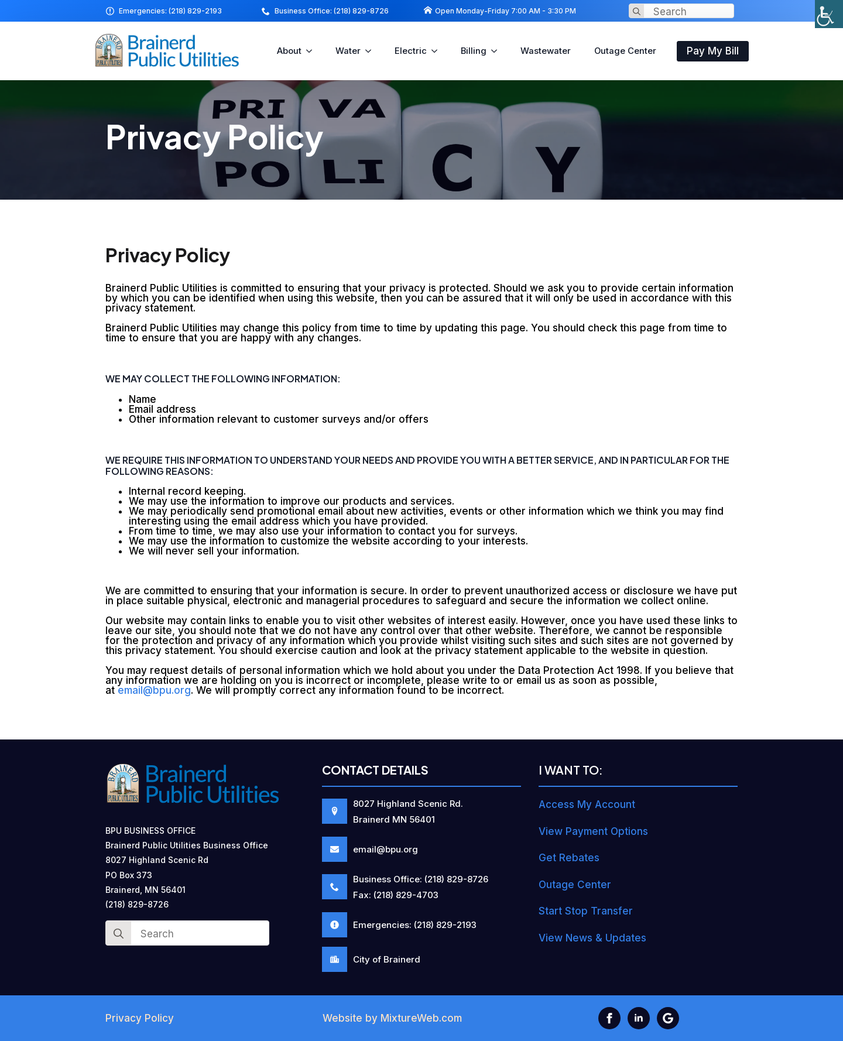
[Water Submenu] (372, 51)
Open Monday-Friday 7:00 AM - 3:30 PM (505, 10)
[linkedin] (639, 1018)
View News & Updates (592, 938)
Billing (473, 51)
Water (348, 51)
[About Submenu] (312, 51)
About (289, 51)
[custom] (668, 1018)
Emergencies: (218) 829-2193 (170, 10)
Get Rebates (569, 858)
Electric (411, 51)
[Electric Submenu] (438, 51)
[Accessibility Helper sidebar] (829, 14)
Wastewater (545, 51)
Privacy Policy (139, 1018)
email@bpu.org (154, 690)
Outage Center (625, 51)
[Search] (636, 11)
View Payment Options (593, 831)
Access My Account (587, 804)
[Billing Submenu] (497, 51)
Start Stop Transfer (586, 911)
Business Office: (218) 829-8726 (332, 10)
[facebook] (609, 1018)
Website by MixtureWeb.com (392, 1018)
